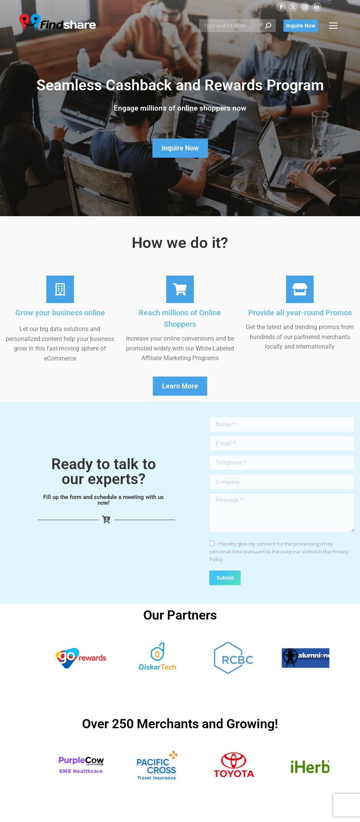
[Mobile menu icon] (333, 25)
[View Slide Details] (104, 658)
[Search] (237, 25)
